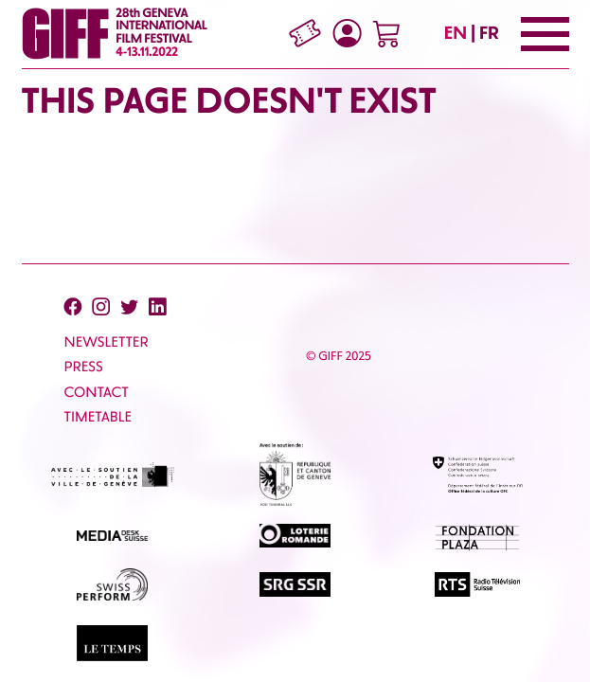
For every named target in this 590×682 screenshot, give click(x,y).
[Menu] (545, 34)
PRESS (83, 366)
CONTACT (96, 392)
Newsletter (106, 341)
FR (489, 33)
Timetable (98, 416)
